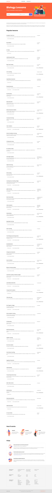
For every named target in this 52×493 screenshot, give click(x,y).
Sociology (35, 482)
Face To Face (19, 475)
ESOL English (27, 480)
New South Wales (28, 469)
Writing (19, 481)
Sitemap (32, 490)
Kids (34, 475)
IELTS (35, 480)
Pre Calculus (36, 481)
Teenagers (19, 476)
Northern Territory (36, 469)
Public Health (19, 480)
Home (27, 475)
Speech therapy (28, 484)
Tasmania (35, 470)
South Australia (28, 470)
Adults (27, 476)
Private (19, 474)
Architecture (19, 484)
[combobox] (13, 14)
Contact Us (20, 490)
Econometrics (28, 482)
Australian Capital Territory (21, 469)
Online (35, 474)
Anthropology (28, 481)
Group (27, 474)
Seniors (35, 476)
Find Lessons (23, 1)
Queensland (19, 470)
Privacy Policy (23, 490)
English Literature (20, 482)
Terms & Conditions (28, 490)
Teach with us (29, 1)
